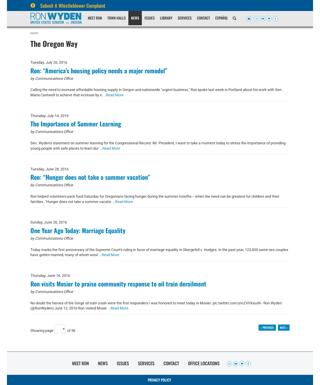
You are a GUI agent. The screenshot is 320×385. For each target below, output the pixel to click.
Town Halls (116, 18)
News (135, 18)
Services (185, 18)
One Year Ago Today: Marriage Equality (77, 230)
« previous (267, 327)
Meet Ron (95, 18)
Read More (115, 95)
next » (284, 327)
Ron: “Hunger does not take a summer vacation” (90, 177)
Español (221, 18)
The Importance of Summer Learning (75, 123)
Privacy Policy (159, 380)
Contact (203, 18)
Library (166, 18)
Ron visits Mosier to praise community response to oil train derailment (118, 283)
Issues (149, 18)
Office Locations (204, 363)
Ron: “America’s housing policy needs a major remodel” (98, 70)
